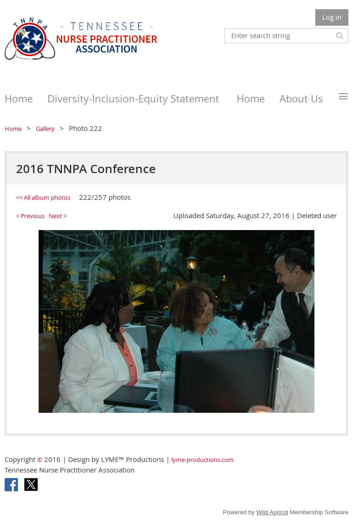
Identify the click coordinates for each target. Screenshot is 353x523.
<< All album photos (43, 197)
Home (13, 128)
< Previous (30, 216)
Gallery (45, 128)
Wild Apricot (272, 512)
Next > (58, 216)
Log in (332, 17)
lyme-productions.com (202, 460)
